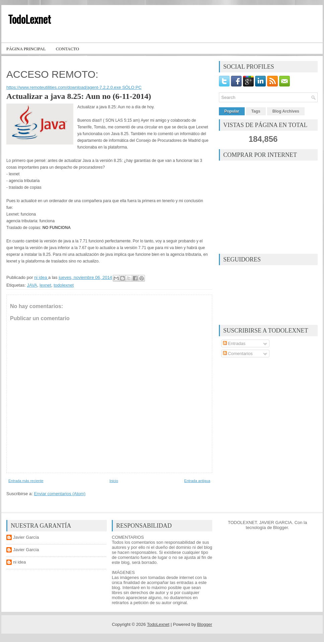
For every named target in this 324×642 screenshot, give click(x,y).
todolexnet (64, 285)
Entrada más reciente (26, 481)
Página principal (26, 48)
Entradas (234, 343)
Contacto (67, 48)
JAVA (32, 285)
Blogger (280, 527)
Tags (255, 111)
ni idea (19, 562)
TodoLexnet (29, 19)
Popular (231, 111)
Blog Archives (285, 111)
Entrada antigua (197, 481)
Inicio (113, 481)
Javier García (26, 537)
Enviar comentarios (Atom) (59, 493)
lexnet (45, 285)
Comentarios (238, 353)
